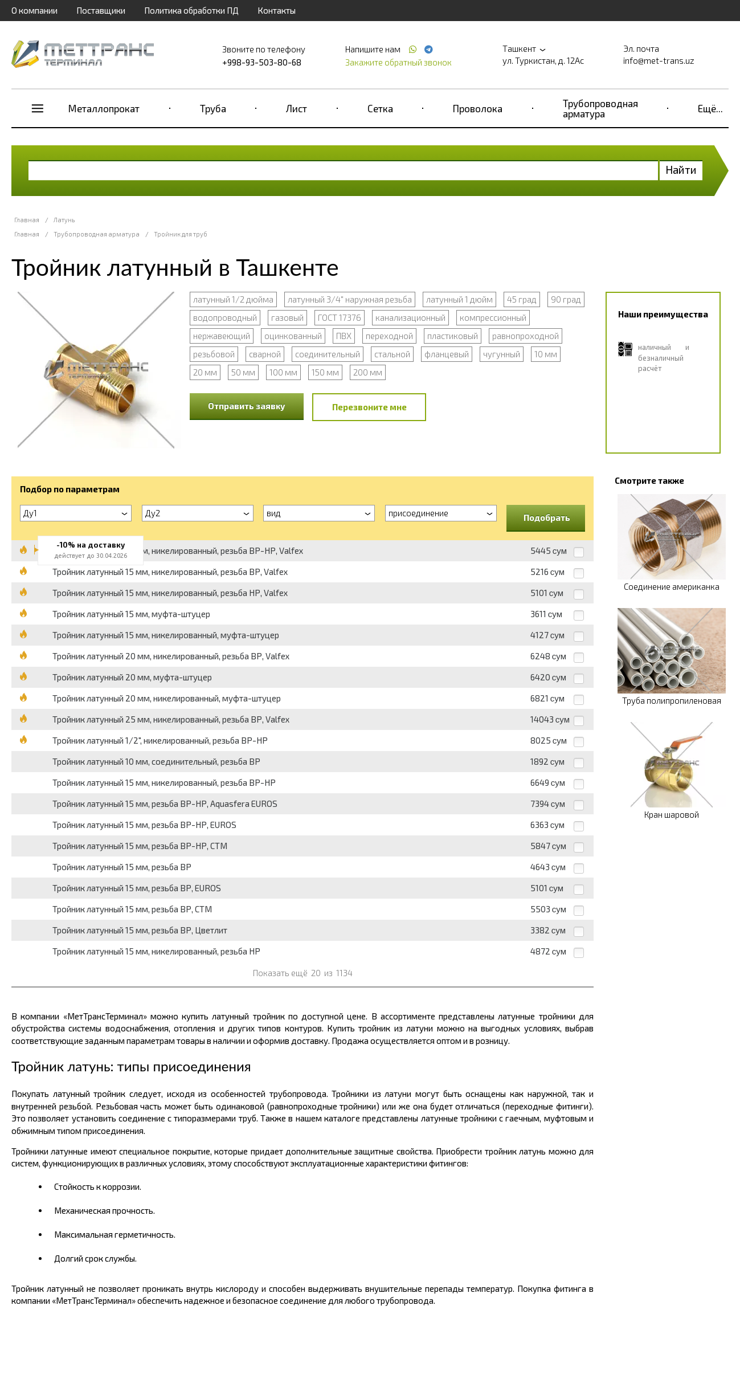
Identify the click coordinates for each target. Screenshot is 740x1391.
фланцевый (446, 354)
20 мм (205, 372)
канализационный (410, 317)
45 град (522, 299)
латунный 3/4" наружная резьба (350, 299)
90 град (566, 299)
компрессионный (493, 317)
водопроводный (225, 317)
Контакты (276, 10)
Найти (681, 169)
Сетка (380, 108)
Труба (213, 108)
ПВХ (343, 336)
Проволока (477, 108)
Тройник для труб (180, 234)
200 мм (367, 372)
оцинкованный (293, 336)
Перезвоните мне (369, 407)
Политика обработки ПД (191, 10)
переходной (389, 336)
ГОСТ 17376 (339, 317)
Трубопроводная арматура (600, 108)
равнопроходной (525, 336)
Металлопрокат (104, 108)
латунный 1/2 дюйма (233, 299)
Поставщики (100, 10)
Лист (296, 108)
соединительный (327, 354)
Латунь (64, 219)
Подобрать (547, 517)
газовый (287, 317)
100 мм (283, 372)
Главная (26, 219)
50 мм (243, 372)
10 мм (545, 354)
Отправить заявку (246, 406)
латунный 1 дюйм (459, 299)
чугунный (501, 354)
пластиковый (452, 336)
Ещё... (710, 108)
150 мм (325, 372)
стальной (392, 354)
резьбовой (214, 354)
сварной (265, 354)
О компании (34, 10)
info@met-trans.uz (658, 60)
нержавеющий (221, 336)
